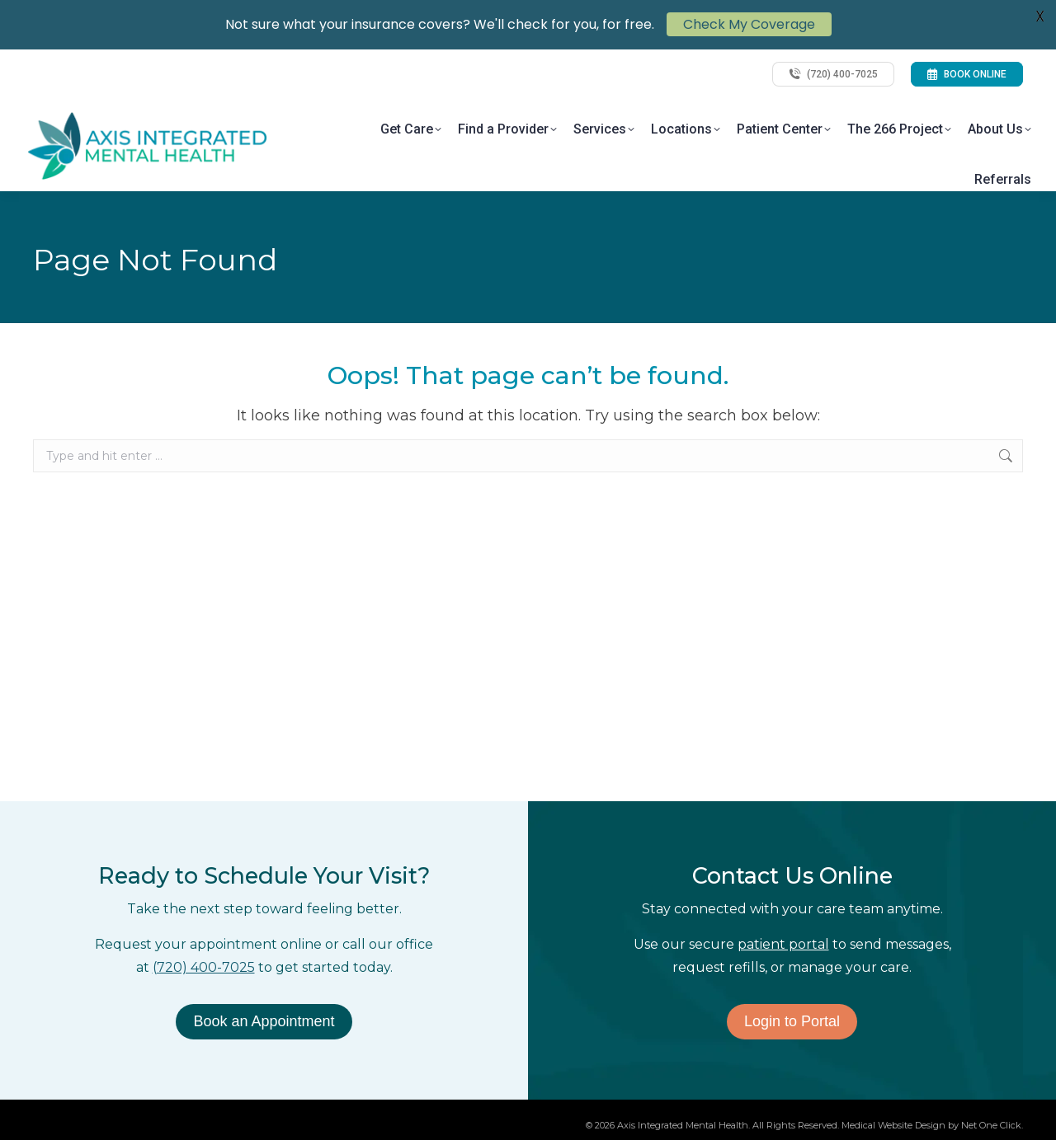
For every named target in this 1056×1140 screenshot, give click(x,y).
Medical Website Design (893, 1125)
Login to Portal (792, 1021)
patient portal (783, 944)
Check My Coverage (749, 20)
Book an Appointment (263, 1021)
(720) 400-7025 (204, 967)
